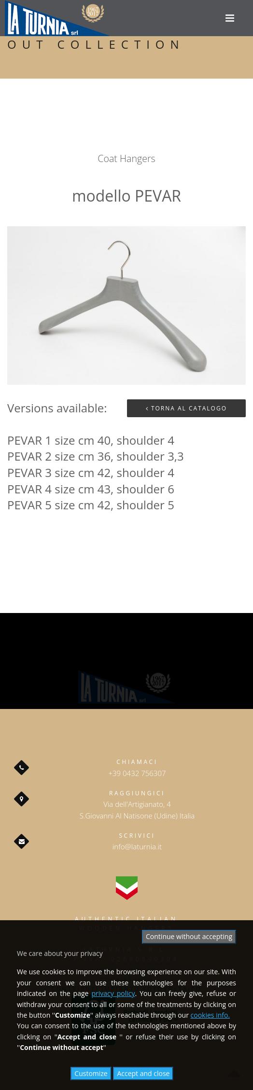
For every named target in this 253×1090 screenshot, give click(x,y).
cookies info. (210, 1015)
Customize (90, 1073)
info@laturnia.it (137, 846)
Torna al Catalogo (186, 408)
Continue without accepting (189, 936)
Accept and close (143, 1073)
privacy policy (113, 993)
